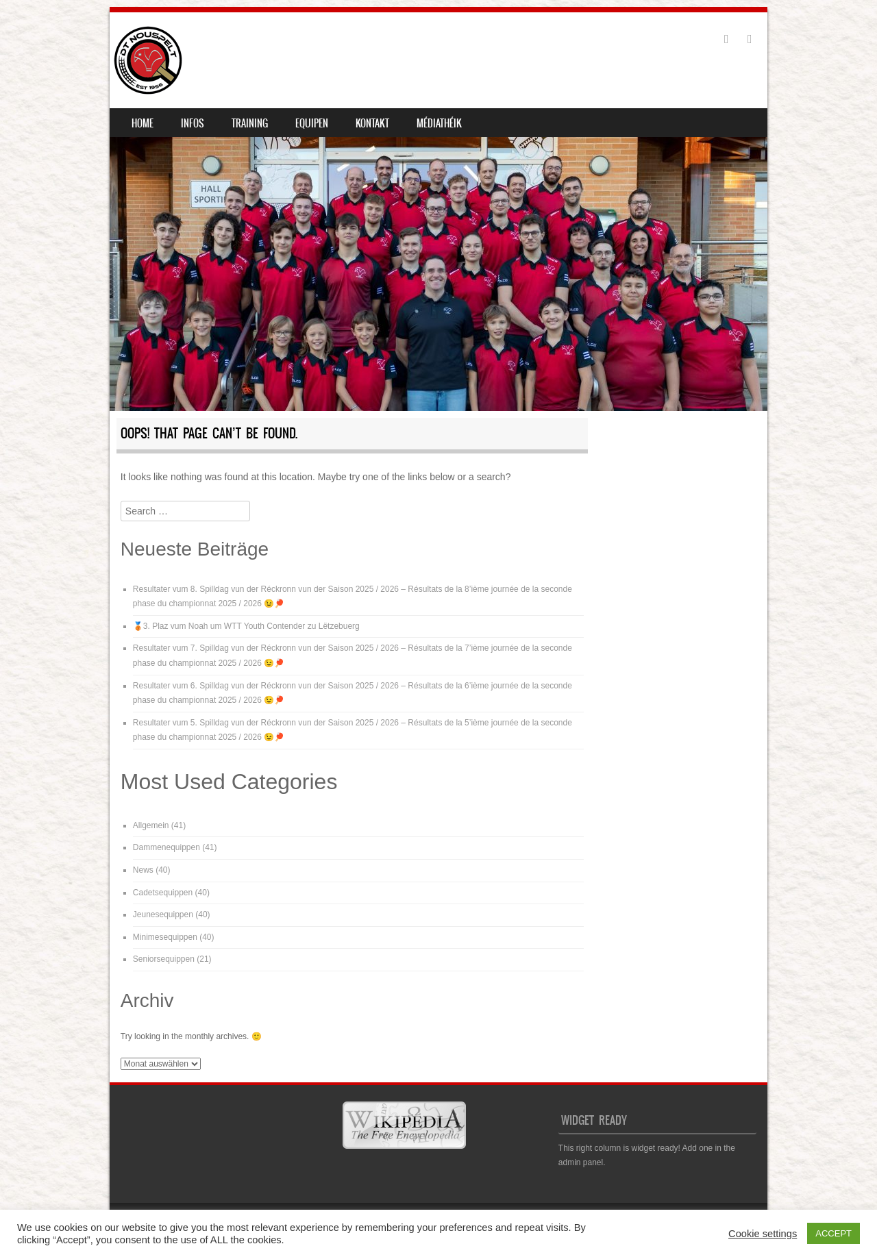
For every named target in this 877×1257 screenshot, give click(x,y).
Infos (192, 123)
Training (250, 123)
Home (142, 123)
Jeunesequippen (163, 914)
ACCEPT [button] (833, 1233)
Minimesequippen (165, 937)
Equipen (311, 123)
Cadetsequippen (163, 892)
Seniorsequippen (164, 959)
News (143, 870)
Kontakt (372, 123)
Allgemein (151, 825)
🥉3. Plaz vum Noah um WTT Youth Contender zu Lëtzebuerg (246, 626)
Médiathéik (439, 123)
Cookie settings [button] (762, 1233)
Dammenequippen (166, 847)
